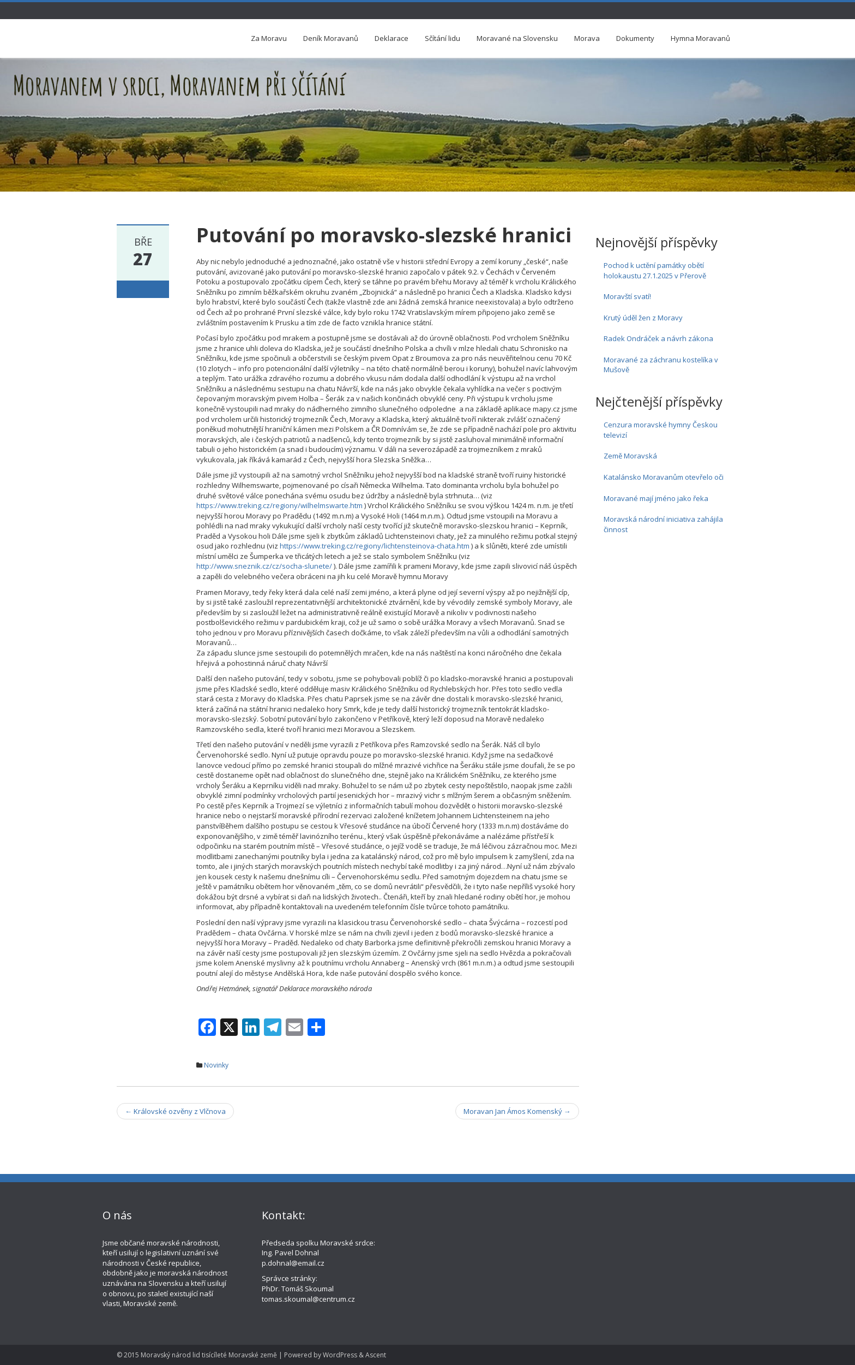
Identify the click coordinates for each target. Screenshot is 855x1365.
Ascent (375, 1355)
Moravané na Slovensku (517, 38)
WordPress (340, 1355)
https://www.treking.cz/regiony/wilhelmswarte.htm (279, 505)
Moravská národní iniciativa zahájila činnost (663, 524)
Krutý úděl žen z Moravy (643, 318)
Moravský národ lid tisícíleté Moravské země (209, 1355)
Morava (587, 38)
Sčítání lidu (442, 38)
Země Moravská (630, 456)
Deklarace (391, 38)
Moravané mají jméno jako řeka (656, 498)
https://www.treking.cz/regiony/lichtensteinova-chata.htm (374, 546)
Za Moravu (269, 38)
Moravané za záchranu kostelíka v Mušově (661, 365)
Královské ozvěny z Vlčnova (175, 1111)
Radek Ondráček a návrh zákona (658, 338)
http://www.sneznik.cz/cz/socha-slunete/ (264, 566)
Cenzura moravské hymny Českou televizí (661, 430)
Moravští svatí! (627, 296)
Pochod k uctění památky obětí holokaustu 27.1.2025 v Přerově (655, 270)
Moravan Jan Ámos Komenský (517, 1111)
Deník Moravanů (330, 38)
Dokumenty (635, 38)
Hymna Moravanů (700, 38)
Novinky (216, 1065)
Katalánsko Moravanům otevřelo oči (664, 477)
